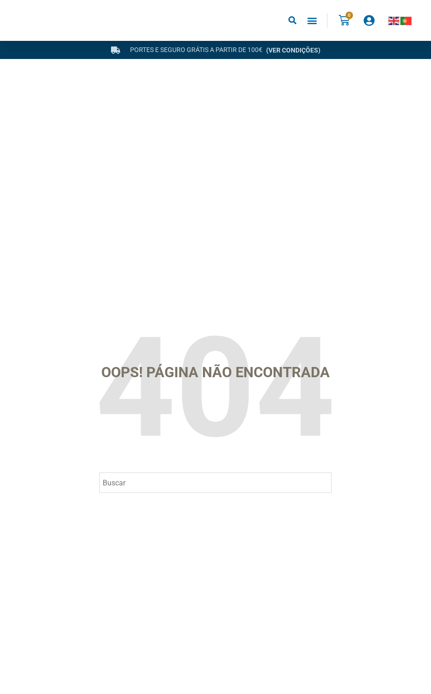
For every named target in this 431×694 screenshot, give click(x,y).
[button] (292, 21)
